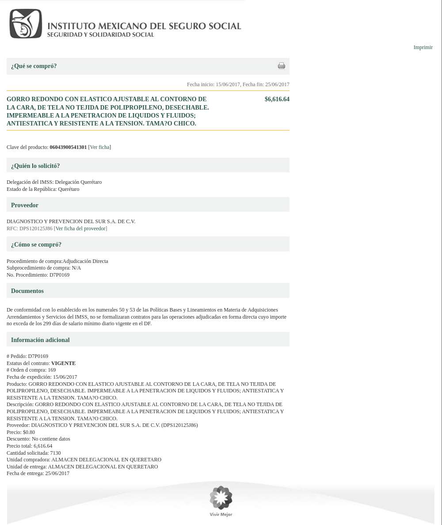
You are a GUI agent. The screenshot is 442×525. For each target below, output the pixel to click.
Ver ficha (100, 147)
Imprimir (423, 47)
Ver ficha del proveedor (81, 228)
